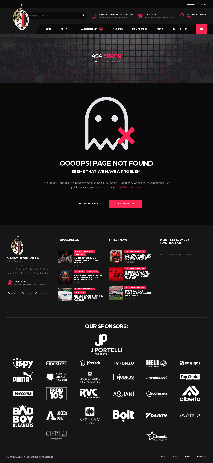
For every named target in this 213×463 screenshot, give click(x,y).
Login (204, 4)
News (187, 457)
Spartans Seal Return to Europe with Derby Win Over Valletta (137, 257)
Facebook (14, 293)
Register (191, 4)
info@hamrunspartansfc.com (160, 17)
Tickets (118, 29)
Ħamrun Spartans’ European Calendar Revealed (86, 260)
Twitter (27, 293)
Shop (160, 29)
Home (47, 29)
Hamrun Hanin (91, 29)
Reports (201, 457)
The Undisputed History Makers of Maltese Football (88, 298)
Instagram (41, 293)
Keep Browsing (126, 203)
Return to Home (88, 203)
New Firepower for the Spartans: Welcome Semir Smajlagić (88, 277)
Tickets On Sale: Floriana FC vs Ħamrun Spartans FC (138, 293)
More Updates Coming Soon (113, 17)
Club (64, 29)
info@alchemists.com (130, 187)
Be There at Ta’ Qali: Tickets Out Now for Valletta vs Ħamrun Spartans (137, 275)
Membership (139, 29)
